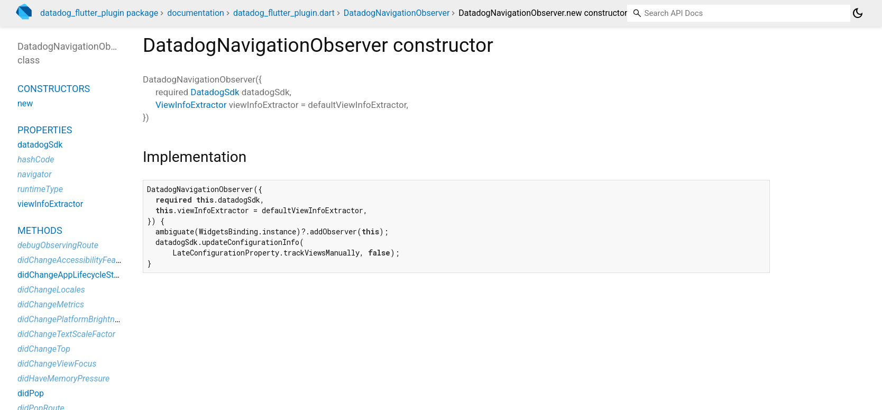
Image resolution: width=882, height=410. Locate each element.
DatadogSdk (214, 92)
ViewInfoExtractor (190, 104)
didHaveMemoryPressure (63, 378)
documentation (195, 13)
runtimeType (40, 189)
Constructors (53, 88)
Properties (44, 129)
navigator (34, 174)
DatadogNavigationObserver (397, 13)
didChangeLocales (51, 290)
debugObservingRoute (57, 245)
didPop (30, 393)
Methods (39, 230)
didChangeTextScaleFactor (66, 334)
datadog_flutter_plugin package (99, 13)
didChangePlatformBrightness (72, 319)
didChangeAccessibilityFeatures (75, 260)
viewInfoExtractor (50, 204)
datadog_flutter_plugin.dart (284, 13)
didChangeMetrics (50, 304)
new (25, 103)
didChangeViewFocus (56, 364)
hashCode (35, 159)
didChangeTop (43, 349)
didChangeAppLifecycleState (71, 275)
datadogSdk (39, 145)
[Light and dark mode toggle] (857, 13)
